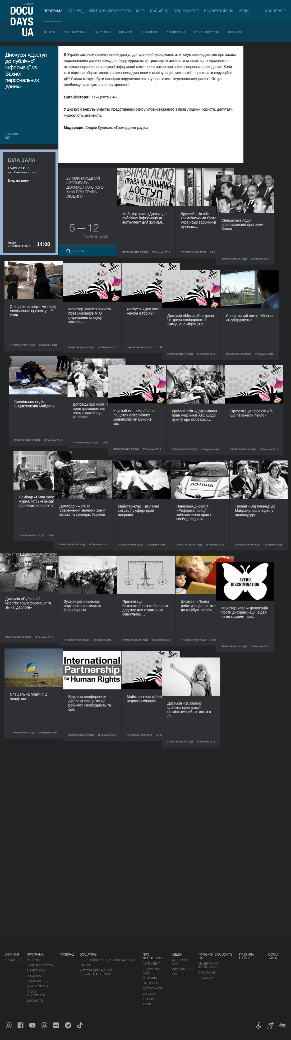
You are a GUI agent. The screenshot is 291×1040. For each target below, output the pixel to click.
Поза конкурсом (74, 32)
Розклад (76, 11)
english (28, 3)
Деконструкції (176, 32)
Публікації (13, 959)
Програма (53, 11)
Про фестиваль (218, 11)
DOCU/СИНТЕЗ (186, 11)
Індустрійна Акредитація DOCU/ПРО (108, 959)
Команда (149, 977)
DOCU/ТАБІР (275, 11)
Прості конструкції (206, 32)
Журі (140, 11)
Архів (146, 1004)
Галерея (179, 974)
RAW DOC (87, 965)
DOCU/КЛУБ (206, 972)
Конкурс (49, 32)
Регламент (151, 963)
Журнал (12, 954)
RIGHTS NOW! (102, 32)
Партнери (150, 983)
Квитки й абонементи (110, 11)
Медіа (243, 11)
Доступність (152, 988)
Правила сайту (246, 956)
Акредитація (182, 968)
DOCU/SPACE (208, 977)
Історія (148, 999)
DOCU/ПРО (159, 11)
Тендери (149, 993)
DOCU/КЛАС (235, 32)
